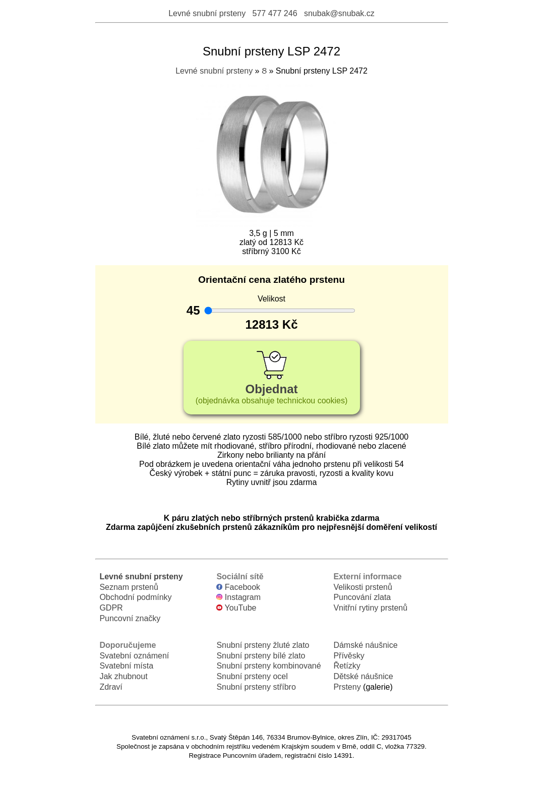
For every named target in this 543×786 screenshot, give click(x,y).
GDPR (111, 607)
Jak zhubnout (123, 676)
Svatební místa (126, 665)
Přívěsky (348, 655)
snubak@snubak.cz (339, 13)
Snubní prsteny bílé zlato (260, 655)
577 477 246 (275, 13)
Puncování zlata (362, 597)
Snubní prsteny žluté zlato (262, 645)
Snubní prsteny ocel (251, 676)
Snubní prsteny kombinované (268, 665)
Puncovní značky (129, 618)
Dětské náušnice (363, 676)
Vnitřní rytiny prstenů (370, 607)
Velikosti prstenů (362, 587)
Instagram (238, 597)
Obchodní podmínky (135, 597)
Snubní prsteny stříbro (255, 687)
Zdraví (110, 687)
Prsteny (346, 687)
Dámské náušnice (365, 645)
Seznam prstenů (128, 587)
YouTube (236, 607)
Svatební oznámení (134, 655)
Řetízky (346, 665)
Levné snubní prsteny (207, 13)
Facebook (238, 587)
